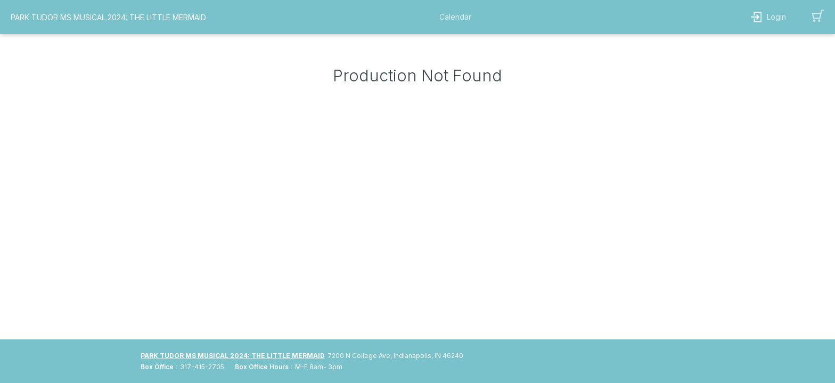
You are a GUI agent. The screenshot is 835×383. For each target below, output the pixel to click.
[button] (458, 17)
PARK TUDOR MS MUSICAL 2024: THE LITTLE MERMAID (233, 356)
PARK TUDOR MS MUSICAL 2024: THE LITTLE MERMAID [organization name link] (108, 17)
